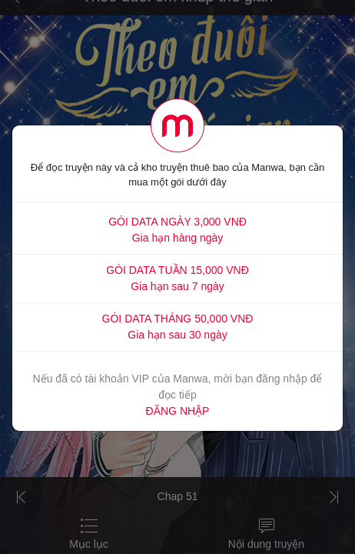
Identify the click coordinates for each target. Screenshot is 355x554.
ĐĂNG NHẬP (178, 411)
